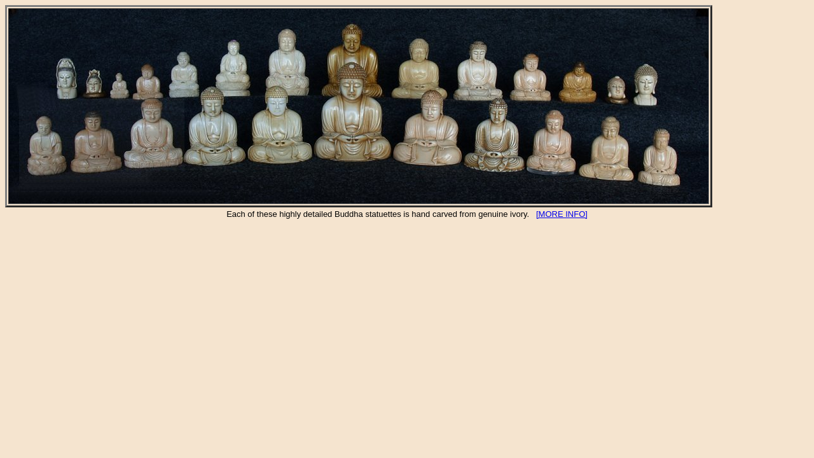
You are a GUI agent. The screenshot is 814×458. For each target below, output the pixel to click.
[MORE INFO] (562, 214)
